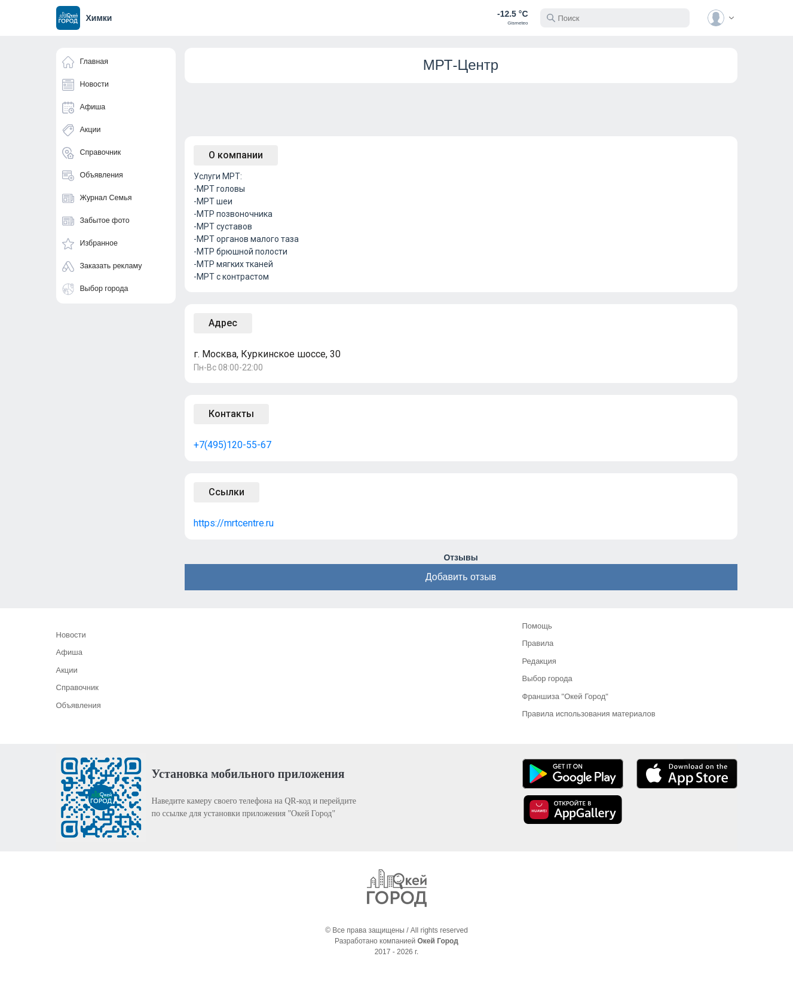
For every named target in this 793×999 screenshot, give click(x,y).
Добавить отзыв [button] (460, 577)
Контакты (231, 413)
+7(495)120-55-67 (232, 445)
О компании (236, 155)
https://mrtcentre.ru (234, 523)
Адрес (223, 323)
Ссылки (226, 492)
